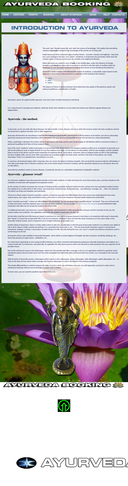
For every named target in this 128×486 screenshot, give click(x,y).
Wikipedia (52, 272)
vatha (50, 78)
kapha (50, 82)
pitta (49, 80)
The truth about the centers (86, 204)
